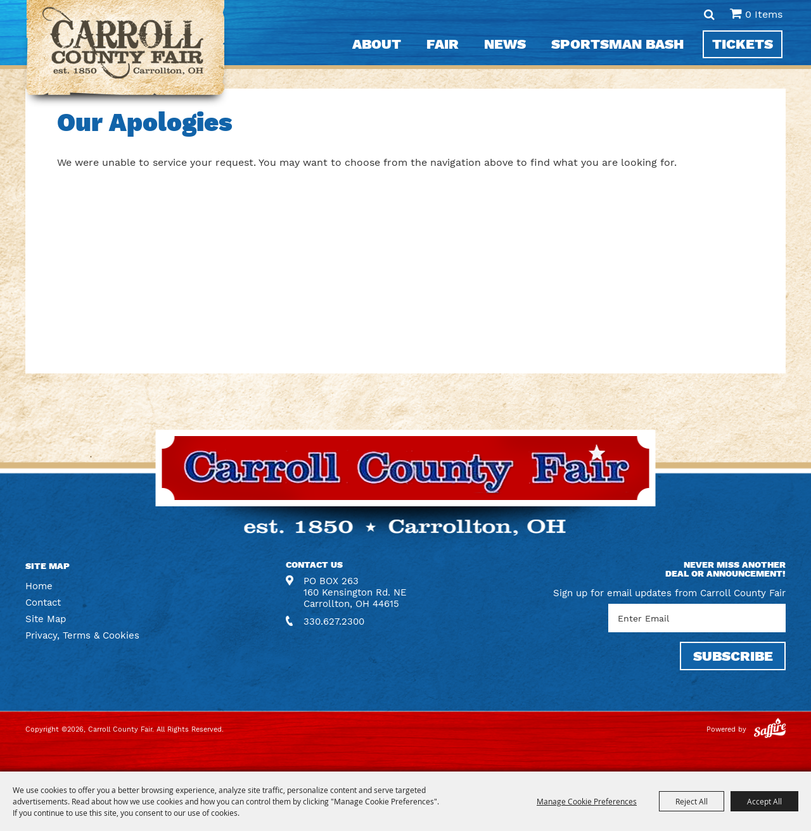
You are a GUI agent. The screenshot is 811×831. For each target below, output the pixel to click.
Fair (442, 44)
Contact (43, 602)
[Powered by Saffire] (770, 729)
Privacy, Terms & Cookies (82, 635)
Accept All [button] (764, 801)
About (376, 44)
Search (709, 14)
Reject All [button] (691, 801)
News (505, 44)
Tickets (742, 44)
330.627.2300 (333, 621)
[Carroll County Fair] (125, 54)
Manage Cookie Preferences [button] (587, 801)
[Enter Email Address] (697, 618)
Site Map (45, 619)
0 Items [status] (763, 14)
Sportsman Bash (617, 44)
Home (39, 586)
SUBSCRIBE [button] (733, 656)
